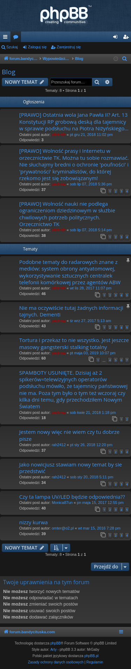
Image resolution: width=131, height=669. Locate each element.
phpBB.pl (91, 656)
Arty (53, 649)
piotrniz (59, 134)
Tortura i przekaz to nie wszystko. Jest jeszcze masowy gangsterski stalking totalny (74, 343)
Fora (17, 38)
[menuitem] (125, 59)
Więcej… (6, 38)
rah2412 (59, 445)
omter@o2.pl (63, 528)
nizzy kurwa (33, 522)
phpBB (55, 643)
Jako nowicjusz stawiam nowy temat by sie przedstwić (70, 468)
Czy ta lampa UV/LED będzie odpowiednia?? (72, 496)
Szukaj (12, 47)
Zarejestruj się (69, 47)
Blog (8, 71)
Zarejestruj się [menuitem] (127, 38)
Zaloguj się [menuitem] (117, 38)
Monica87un (62, 502)
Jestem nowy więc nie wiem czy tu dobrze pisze (69, 435)
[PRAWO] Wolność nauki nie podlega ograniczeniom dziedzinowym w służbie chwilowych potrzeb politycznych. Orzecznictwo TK (67, 213)
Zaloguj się (37, 47)
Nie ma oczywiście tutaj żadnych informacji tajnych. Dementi (71, 311)
